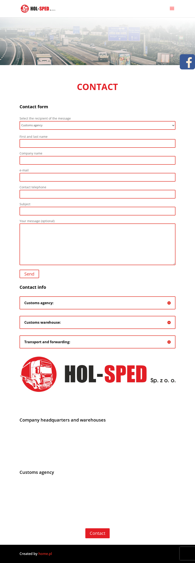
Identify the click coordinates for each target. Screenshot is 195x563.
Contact (97, 533)
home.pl (45, 553)
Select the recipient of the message (97, 123)
